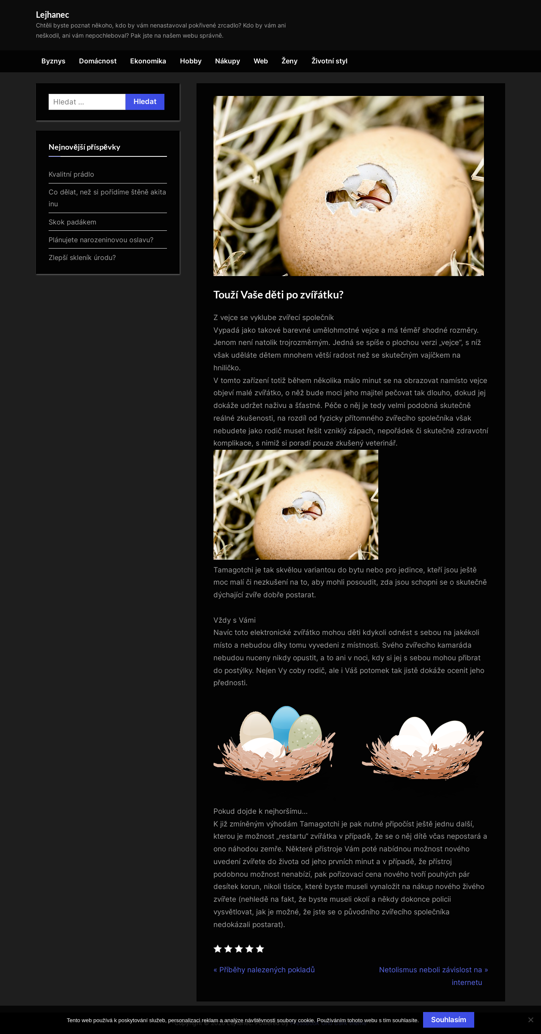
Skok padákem (72, 222)
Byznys (53, 61)
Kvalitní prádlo (71, 174)
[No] (530, 1019)
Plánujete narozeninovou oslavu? (101, 239)
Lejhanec (52, 14)
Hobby (191, 61)
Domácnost (98, 61)
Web (261, 61)
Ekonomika (148, 61)
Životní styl (329, 61)
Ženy (289, 61)
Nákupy (227, 61)
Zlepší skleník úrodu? (82, 257)
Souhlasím (448, 1019)
